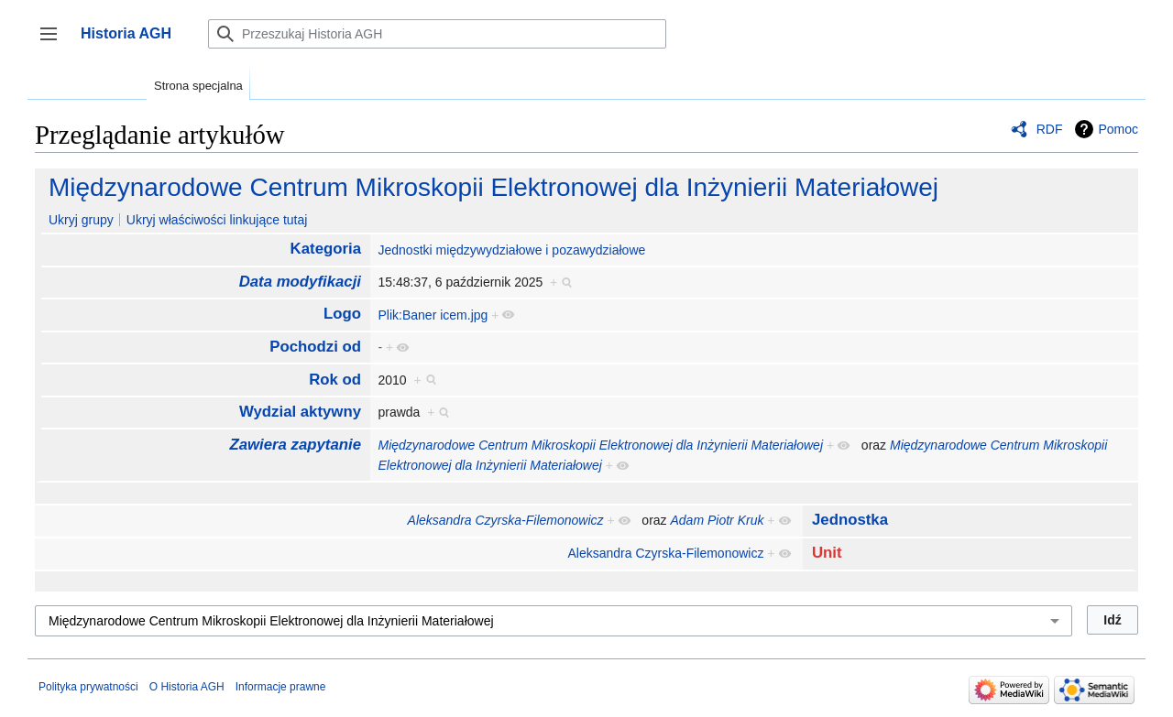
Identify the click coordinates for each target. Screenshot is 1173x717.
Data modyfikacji (300, 281)
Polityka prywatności (88, 686)
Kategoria (326, 248)
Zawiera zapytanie (295, 444)
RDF (1049, 129)
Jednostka (850, 519)
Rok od (335, 379)
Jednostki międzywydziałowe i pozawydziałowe (511, 250)
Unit (827, 552)
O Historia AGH (187, 686)
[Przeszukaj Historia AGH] (437, 34)
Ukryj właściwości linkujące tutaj (217, 219)
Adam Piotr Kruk (717, 520)
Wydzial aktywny (300, 411)
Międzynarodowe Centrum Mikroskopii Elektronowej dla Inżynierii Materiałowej (493, 187)
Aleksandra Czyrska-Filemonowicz (506, 520)
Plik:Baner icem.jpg (433, 315)
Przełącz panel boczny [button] (54, 42)
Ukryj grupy (81, 219)
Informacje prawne (281, 686)
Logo (342, 313)
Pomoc (1118, 129)
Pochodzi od (315, 346)
